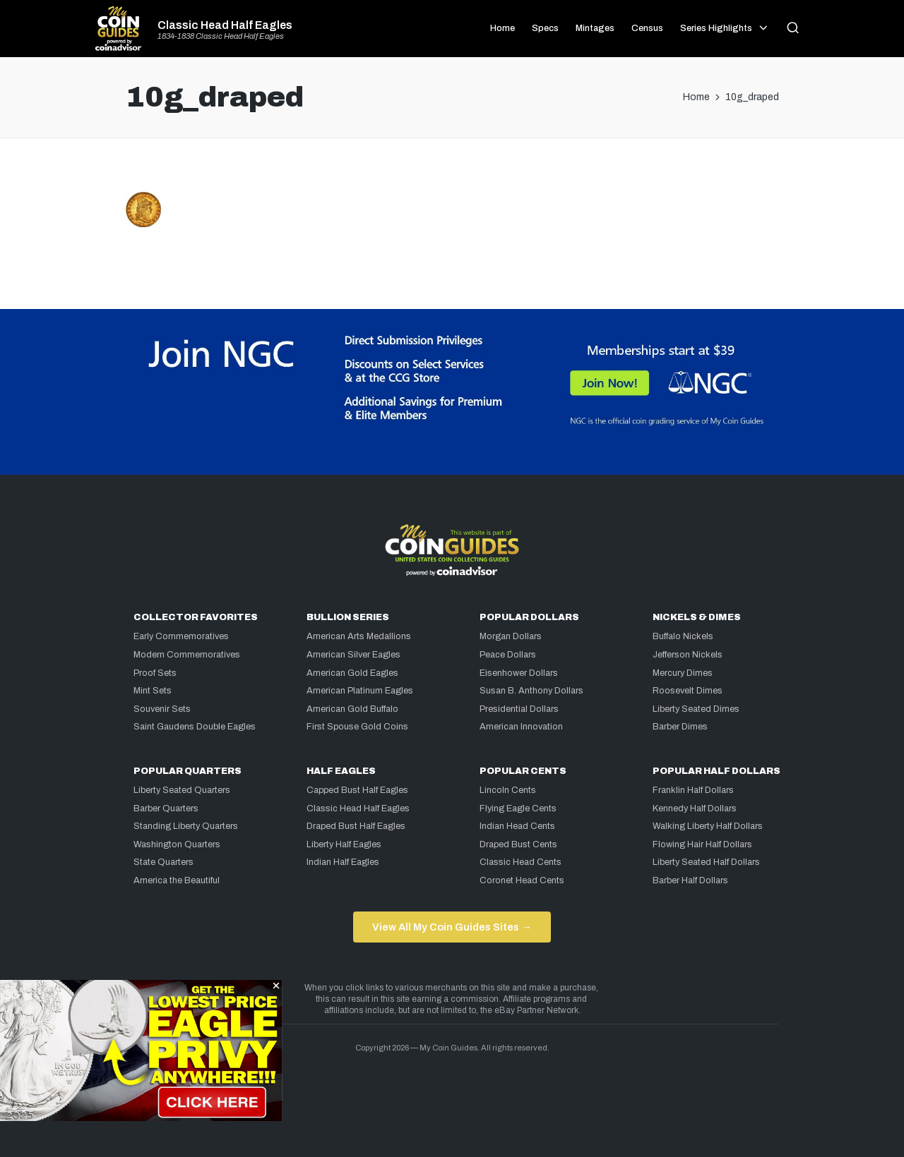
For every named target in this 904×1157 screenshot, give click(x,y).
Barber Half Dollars (690, 880)
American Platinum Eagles (360, 691)
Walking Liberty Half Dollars (708, 826)
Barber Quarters (165, 808)
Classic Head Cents (520, 862)
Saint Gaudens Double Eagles (194, 727)
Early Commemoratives (181, 636)
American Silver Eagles (353, 655)
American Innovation (521, 727)
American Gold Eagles (352, 673)
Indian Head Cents (517, 826)
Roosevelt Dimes (687, 691)
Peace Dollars (508, 655)
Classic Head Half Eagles (224, 25)
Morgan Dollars (511, 636)
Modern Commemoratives (186, 655)
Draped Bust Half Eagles (356, 826)
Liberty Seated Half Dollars (706, 862)
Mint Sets (152, 691)
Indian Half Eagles (343, 862)
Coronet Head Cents (522, 880)
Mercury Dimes (683, 673)
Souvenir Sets (162, 709)
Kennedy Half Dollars (695, 808)
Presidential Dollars (519, 709)
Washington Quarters (176, 844)
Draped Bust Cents (518, 844)
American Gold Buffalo (352, 709)
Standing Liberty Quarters (185, 826)
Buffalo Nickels (683, 636)
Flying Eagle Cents (518, 808)
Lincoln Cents (508, 790)
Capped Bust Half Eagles (357, 790)
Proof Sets (155, 673)
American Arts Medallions (359, 636)
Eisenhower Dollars (519, 673)
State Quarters (163, 862)
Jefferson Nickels (687, 655)
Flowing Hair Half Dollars (702, 844)
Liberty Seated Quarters (181, 790)
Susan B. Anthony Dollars (531, 691)
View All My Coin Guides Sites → (451, 927)
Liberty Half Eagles (344, 844)
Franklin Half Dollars (693, 790)
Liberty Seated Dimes (696, 709)
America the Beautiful (176, 880)
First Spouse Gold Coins (357, 727)
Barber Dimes (680, 727)
